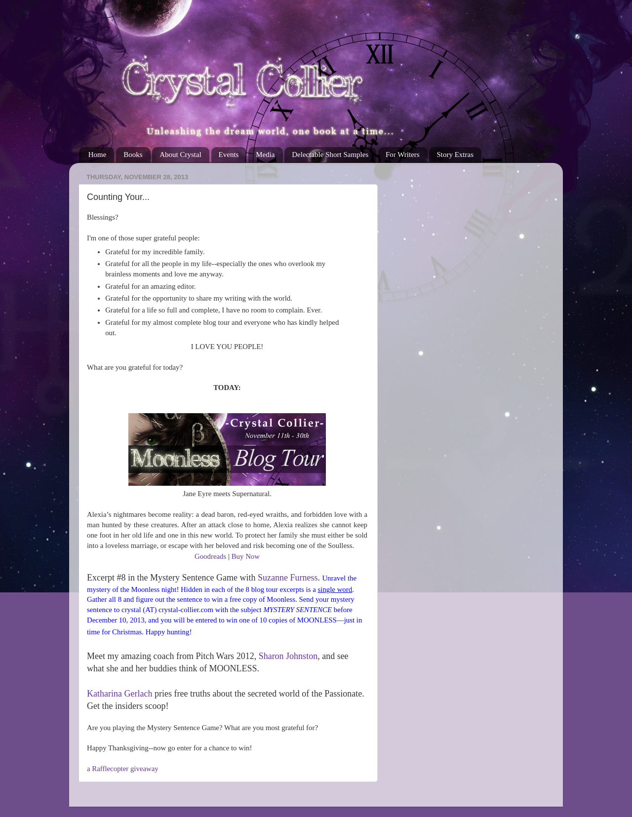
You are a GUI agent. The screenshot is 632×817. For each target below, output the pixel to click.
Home (97, 154)
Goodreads (210, 556)
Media (265, 154)
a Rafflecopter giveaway (122, 769)
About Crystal (180, 154)
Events (229, 154)
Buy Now (246, 556)
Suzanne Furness (287, 578)
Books (132, 154)
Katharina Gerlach (119, 694)
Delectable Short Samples (330, 154)
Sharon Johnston (288, 656)
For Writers (403, 154)
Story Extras (455, 154)
